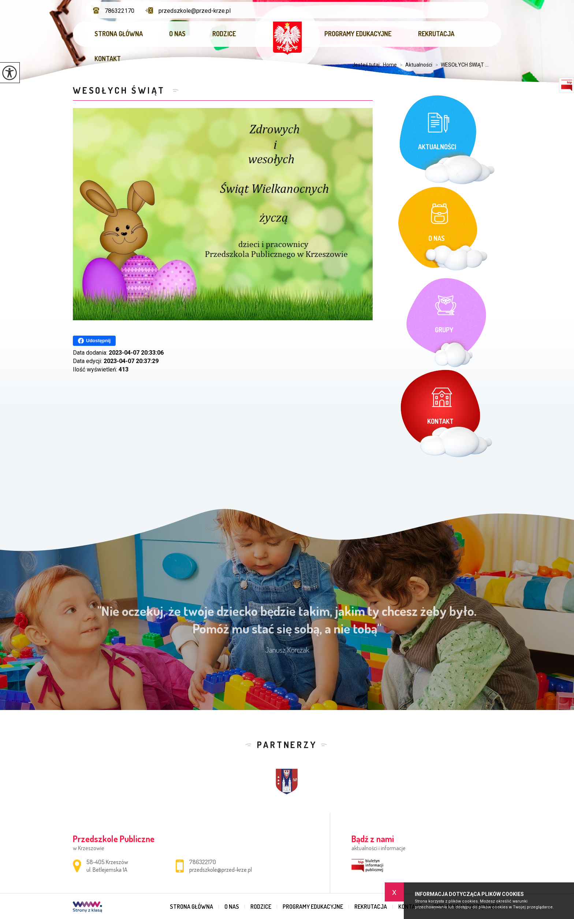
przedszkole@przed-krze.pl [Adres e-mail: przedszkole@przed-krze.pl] (220, 869)
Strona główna (118, 34)
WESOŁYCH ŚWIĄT (121, 90)
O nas (177, 34)
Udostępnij (94, 341)
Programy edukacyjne (357, 34)
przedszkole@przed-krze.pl (188, 10)
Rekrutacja (436, 34)
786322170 (113, 10)
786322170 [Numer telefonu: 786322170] (202, 862)
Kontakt (107, 59)
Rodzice (224, 34)
